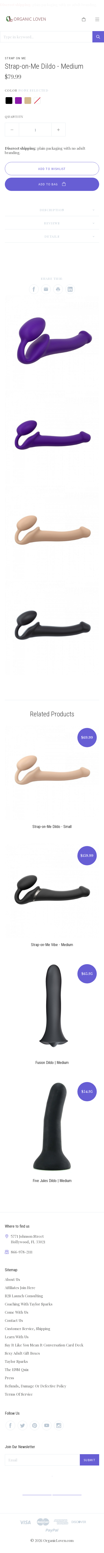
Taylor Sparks (16, 1361)
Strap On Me (15, 58)
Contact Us (14, 1320)
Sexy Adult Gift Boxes (22, 1353)
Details (52, 236)
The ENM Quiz (17, 1369)
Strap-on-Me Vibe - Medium (52, 944)
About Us (12, 1279)
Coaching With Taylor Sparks (28, 1304)
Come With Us (16, 1312)
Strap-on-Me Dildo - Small (52, 826)
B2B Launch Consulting (24, 1295)
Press (9, 1377)
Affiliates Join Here (20, 1287)
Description (52, 210)
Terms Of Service (19, 1394)
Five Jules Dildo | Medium (52, 1180)
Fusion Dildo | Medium (52, 1062)
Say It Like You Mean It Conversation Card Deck (44, 1345)
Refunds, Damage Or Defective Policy (35, 1386)
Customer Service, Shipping (27, 1328)
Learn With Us (17, 1336)
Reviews (52, 223)
